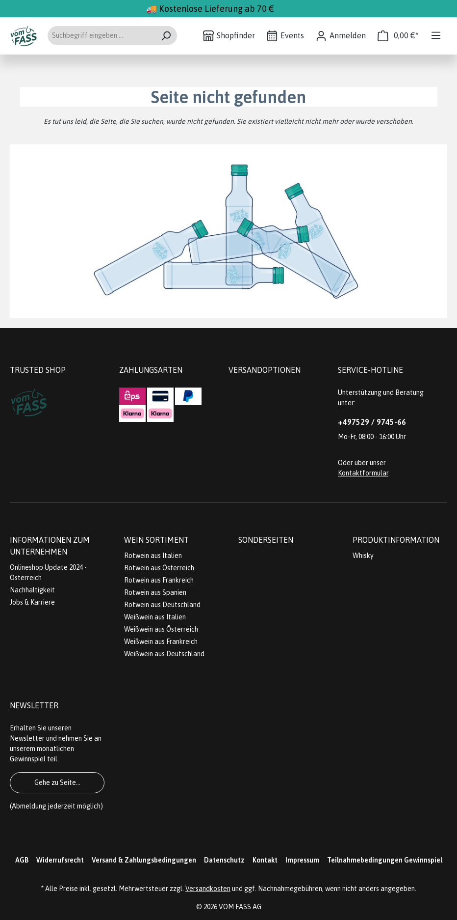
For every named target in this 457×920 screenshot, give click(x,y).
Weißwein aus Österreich (161, 629)
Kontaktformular (363, 473)
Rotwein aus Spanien (155, 592)
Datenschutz (224, 860)
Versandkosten (207, 888)
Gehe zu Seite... (57, 782)
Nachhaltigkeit (32, 590)
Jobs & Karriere (32, 602)
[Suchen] (166, 36)
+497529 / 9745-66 (372, 422)
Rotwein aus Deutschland (162, 605)
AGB (21, 860)
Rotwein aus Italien (153, 555)
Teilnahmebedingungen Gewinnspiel (384, 860)
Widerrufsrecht (60, 860)
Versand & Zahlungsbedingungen (144, 860)
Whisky (363, 555)
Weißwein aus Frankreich (161, 641)
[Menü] (436, 35)
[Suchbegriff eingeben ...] (101, 36)
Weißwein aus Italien (155, 617)
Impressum (302, 860)
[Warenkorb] (398, 35)
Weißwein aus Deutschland (164, 654)
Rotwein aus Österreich (159, 568)
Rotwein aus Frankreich (159, 580)
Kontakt (265, 860)
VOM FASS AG (240, 907)
